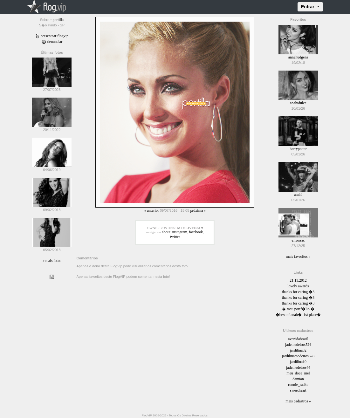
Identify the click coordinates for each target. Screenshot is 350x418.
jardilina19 (298, 362)
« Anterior (151, 210)
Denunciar (51, 41)
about (166, 232)
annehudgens (298, 57)
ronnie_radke (298, 384)
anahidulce (298, 103)
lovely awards (298, 286)
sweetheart (298, 390)
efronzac (298, 240)
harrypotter (298, 149)
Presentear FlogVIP (51, 36)
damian (298, 379)
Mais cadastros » (298, 401)
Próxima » (198, 210)
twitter (175, 237)
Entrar (308, 6)
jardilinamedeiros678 (298, 356)
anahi (298, 194)
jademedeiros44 (298, 367)
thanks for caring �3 (298, 292)
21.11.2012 (298, 280)
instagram (179, 232)
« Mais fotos (52, 260)
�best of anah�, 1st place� (298, 314)
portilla (58, 19)
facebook (196, 232)
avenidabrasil (298, 339)
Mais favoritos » (298, 256)
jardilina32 (298, 350)
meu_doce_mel (298, 373)
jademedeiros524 (298, 344)
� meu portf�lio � (298, 309)
